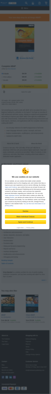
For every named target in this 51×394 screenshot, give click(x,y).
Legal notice (20, 227)
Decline (12, 197)
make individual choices (12, 195)
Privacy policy (30, 227)
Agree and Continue (11, 187)
